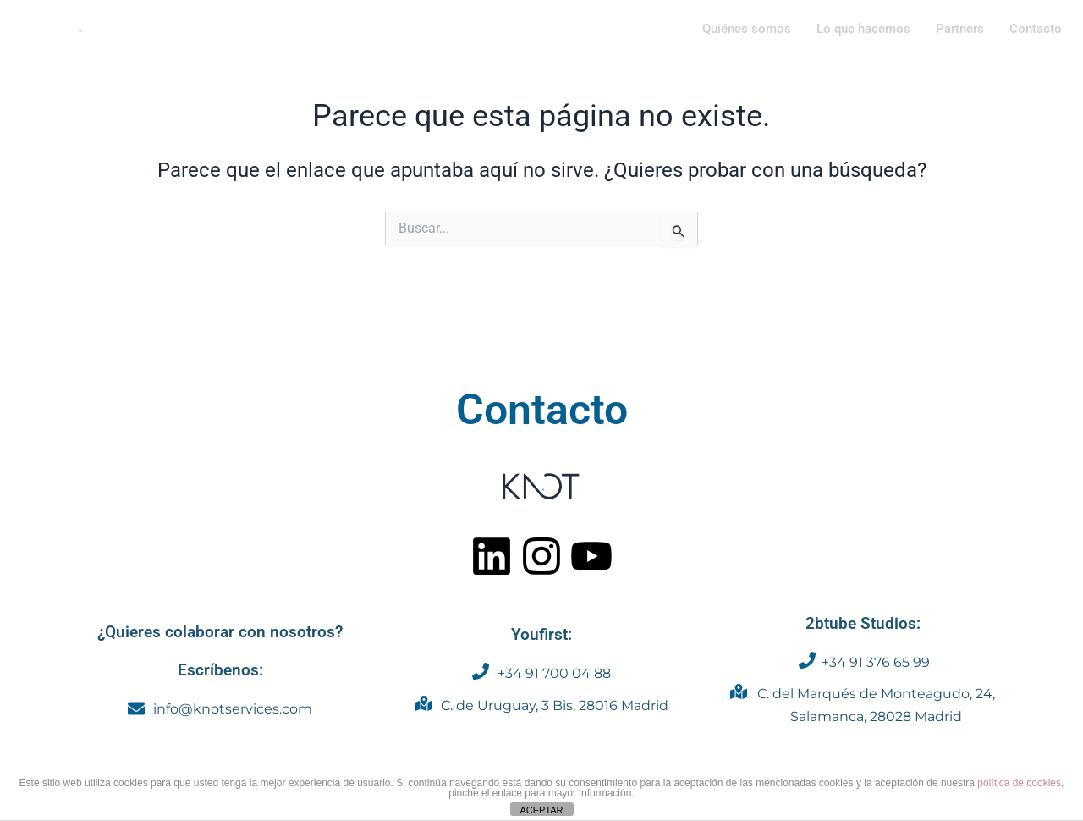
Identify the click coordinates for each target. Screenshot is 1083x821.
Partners (960, 28)
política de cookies (1019, 783)
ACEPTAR (541, 810)
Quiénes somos (746, 28)
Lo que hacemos (863, 28)
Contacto (1035, 28)
